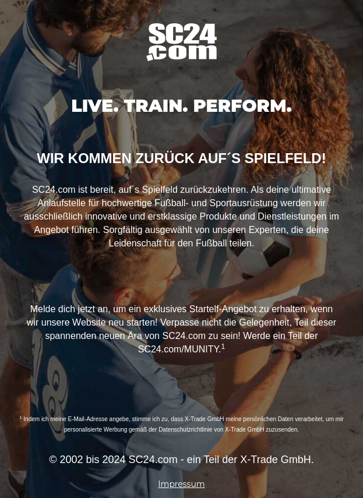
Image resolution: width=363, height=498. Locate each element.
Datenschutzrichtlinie (185, 429)
